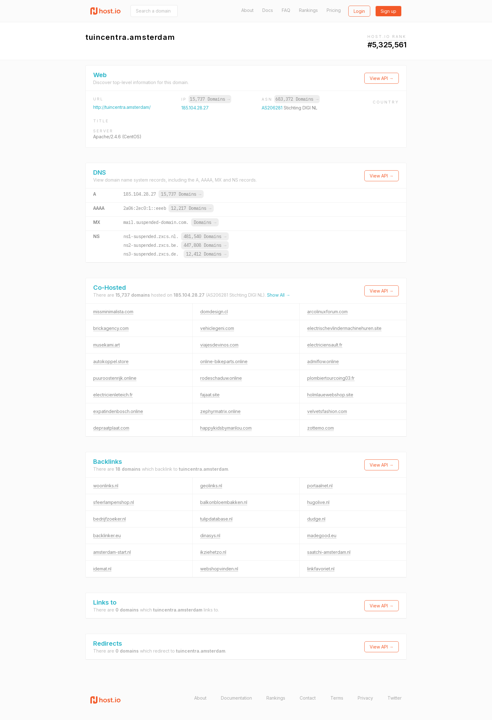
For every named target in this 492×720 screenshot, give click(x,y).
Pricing (334, 10)
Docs (267, 10)
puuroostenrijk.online (114, 378)
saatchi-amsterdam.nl (328, 552)
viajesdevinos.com (219, 344)
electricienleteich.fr (113, 394)
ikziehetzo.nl (213, 552)
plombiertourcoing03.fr (331, 378)
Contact (308, 698)
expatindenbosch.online (118, 411)
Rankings (308, 10)
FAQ (286, 10)
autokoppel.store (111, 361)
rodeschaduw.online (221, 378)
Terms (336, 698)
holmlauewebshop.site (330, 394)
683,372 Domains (296, 99)
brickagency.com (111, 328)
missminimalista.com (113, 311)
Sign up (388, 11)
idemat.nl (102, 568)
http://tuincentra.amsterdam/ (122, 107)
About (247, 10)
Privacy (365, 698)
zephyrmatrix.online (220, 411)
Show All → (278, 295)
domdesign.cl (214, 311)
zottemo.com (320, 428)
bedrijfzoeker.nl (109, 518)
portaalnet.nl (320, 485)
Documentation (236, 698)
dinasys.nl (210, 535)
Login (359, 11)
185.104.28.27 (195, 107)
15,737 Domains (210, 99)
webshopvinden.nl (219, 568)
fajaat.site (210, 394)
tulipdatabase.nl (216, 518)
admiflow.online (323, 361)
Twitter (395, 698)
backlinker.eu (107, 535)
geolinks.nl (211, 485)
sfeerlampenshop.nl (113, 502)
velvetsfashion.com (327, 411)
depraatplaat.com (111, 428)
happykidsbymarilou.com (226, 428)
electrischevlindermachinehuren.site (344, 328)
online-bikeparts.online (224, 361)
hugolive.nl (318, 502)
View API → (381, 78)
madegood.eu (321, 535)
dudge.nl (316, 518)
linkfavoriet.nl (320, 568)
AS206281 (273, 107)
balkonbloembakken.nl (223, 502)
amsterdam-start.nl (112, 552)
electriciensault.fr (324, 344)
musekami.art (106, 344)
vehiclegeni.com (217, 328)
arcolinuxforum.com (327, 311)
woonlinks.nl (105, 485)
